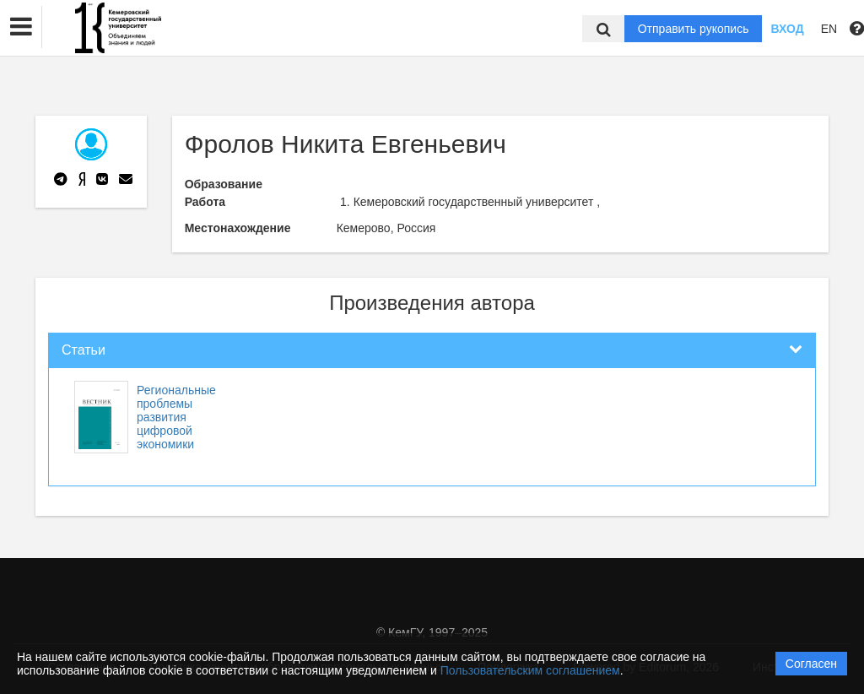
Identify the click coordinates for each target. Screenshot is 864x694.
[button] (21, 27)
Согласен (811, 663)
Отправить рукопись (693, 28)
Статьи (83, 350)
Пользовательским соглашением (530, 670)
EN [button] (829, 28)
